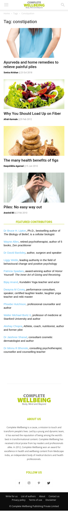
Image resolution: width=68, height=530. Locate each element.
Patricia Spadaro (14, 271)
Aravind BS (9, 213)
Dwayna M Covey (14, 289)
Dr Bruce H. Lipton (15, 230)
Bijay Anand (11, 282)
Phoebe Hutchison (15, 304)
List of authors (28, 496)
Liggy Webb (11, 260)
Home (7, 13)
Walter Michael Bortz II (17, 315)
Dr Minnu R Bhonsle (16, 348)
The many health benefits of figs (31, 160)
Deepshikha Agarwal (14, 166)
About (42, 496)
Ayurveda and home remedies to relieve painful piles (31, 64)
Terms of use (35, 499)
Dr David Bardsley (14, 252)
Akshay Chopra (13, 326)
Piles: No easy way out (23, 207)
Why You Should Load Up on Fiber (32, 113)
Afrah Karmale (11, 119)
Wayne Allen (11, 241)
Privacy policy (18, 499)
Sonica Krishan (11, 72)
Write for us (12, 496)
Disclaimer (51, 499)
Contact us (54, 496)
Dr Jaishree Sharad (15, 337)
